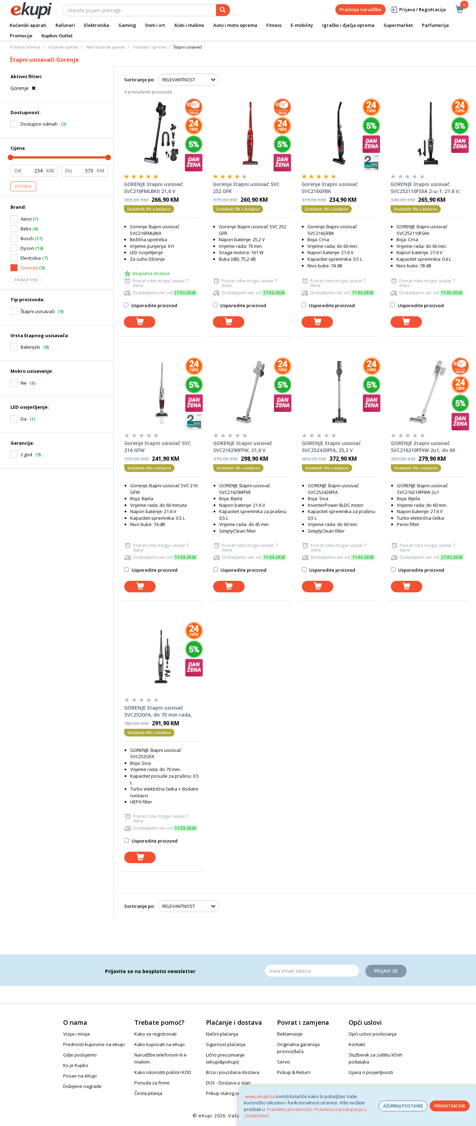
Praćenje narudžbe (360, 9)
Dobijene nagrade (82, 1086)
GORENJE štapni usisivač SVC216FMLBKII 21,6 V (153, 187)
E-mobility (302, 25)
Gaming (127, 25)
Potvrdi (23, 186)
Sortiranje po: (139, 79)
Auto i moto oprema (235, 25)
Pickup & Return (294, 1072)
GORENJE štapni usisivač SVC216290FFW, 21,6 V (242, 446)
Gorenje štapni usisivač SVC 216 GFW (157, 446)
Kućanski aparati (28, 25)
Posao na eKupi (80, 1076)
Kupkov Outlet (57, 35)
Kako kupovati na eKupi (159, 1044)
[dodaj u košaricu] (139, 322)
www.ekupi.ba (260, 1096)
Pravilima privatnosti (288, 1109)
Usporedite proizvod (150, 305)
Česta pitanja (148, 1093)
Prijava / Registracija (417, 9)
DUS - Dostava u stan (228, 1083)
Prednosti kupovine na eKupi (94, 1044)
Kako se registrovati (155, 1034)
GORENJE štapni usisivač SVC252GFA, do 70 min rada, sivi (158, 711)
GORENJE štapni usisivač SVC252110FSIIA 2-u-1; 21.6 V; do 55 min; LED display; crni (425, 188)
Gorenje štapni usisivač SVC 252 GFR (246, 187)
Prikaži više (26, 279)
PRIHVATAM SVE (449, 1106)
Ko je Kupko (75, 1065)
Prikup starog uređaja (229, 1093)
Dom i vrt (155, 25)
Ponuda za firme (152, 1083)
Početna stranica (25, 47)
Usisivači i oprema (149, 47)
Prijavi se (386, 971)
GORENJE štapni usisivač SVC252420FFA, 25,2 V (331, 446)
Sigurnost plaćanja (225, 1044)
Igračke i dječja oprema (348, 25)
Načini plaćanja (222, 1034)
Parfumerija (435, 25)
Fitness (274, 25)
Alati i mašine (189, 25)
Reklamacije (290, 1034)
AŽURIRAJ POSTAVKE (403, 1106)
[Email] (312, 971)
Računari (65, 25)
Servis (283, 1062)
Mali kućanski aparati (106, 47)
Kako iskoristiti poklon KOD (162, 1072)
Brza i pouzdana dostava (232, 1072)
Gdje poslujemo (80, 1055)
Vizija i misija (76, 1034)
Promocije (21, 35)
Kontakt (357, 1044)
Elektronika (96, 25)
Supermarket (398, 25)
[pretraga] (223, 10)
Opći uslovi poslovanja (372, 1034)
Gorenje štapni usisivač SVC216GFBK (330, 187)
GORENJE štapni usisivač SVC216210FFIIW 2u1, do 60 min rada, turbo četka (423, 447)
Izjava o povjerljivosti (371, 1072)
